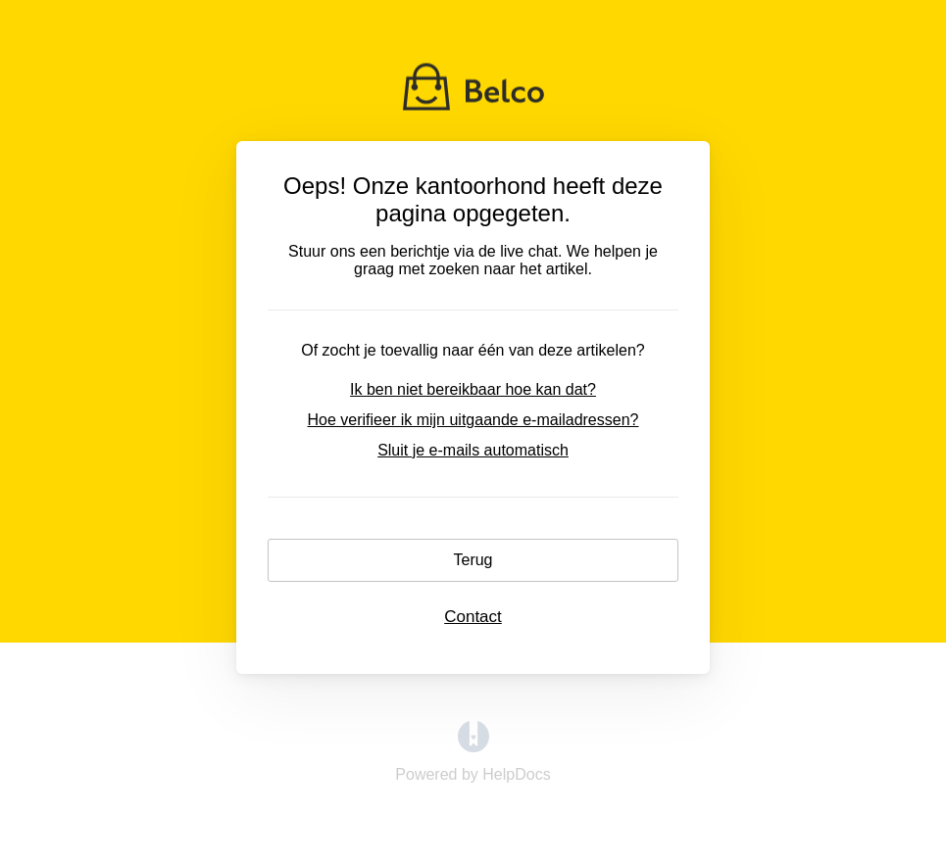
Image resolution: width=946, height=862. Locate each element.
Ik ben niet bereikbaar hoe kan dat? (473, 389)
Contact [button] (473, 616)
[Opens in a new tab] (473, 747)
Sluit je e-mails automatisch (473, 450)
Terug (472, 559)
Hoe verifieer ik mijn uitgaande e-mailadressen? (473, 419)
